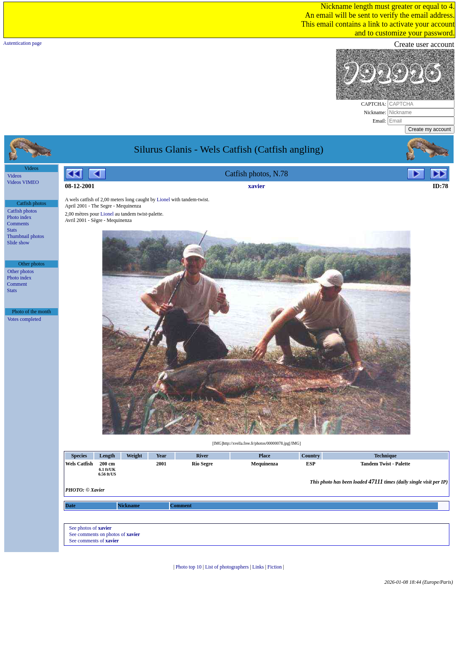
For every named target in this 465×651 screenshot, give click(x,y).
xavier (256, 186)
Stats (12, 230)
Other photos (21, 271)
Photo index (19, 217)
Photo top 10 (188, 567)
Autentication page (22, 43)
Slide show (18, 243)
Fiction (275, 567)
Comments (18, 224)
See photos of (90, 528)
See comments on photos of (104, 534)
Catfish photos (22, 211)
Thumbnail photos (25, 236)
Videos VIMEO (23, 182)
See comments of (94, 541)
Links (258, 567)
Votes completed (24, 319)
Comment (17, 284)
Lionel (163, 199)
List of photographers (227, 567)
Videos (15, 176)
